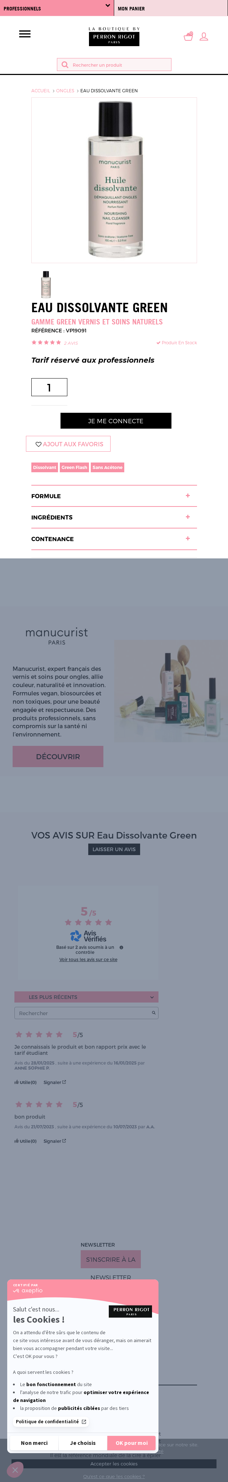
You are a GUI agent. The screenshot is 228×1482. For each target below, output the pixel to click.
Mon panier (131, 8)
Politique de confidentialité (51, 1421)
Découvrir (58, 756)
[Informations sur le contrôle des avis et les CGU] (121, 947)
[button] (15, 1469)
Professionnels (57, 7)
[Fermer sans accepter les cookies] (34, 1443)
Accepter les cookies (114, 1463)
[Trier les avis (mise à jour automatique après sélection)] (86, 997)
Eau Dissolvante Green (109, 90)
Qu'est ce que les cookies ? (114, 1476)
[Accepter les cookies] (131, 1443)
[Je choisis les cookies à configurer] (83, 1443)
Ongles (65, 90)
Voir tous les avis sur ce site (88, 959)
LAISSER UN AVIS (114, 849)
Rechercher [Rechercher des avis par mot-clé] (83, 1013)
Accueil (40, 90)
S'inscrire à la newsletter (110, 1262)
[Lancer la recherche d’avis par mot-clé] (154, 1013)
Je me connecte (115, 420)
